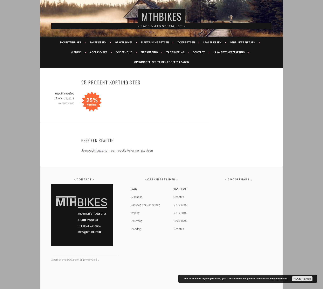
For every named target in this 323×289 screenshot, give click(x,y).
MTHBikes (162, 16)
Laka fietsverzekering (229, 52)
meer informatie (278, 278)
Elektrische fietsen (155, 42)
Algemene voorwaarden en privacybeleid (75, 259)
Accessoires (98, 52)
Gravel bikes (123, 42)
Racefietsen (98, 42)
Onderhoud (124, 52)
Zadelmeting (175, 52)
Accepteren (302, 278)
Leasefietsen (212, 42)
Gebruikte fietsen (242, 42)
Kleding (76, 52)
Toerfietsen (186, 42)
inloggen (99, 150)
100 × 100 (68, 103)
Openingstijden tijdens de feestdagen (161, 62)
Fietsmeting (149, 52)
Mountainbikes (70, 42)
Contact (199, 52)
